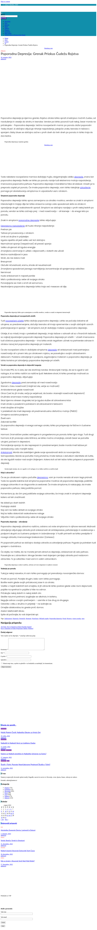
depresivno (42, 477)
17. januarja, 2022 (6, 759)
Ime (2, 655)
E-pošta (4, 658)
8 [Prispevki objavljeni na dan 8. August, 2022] (1, 813)
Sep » (6, 822)
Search (3, 14)
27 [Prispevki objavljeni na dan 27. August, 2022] (11, 818)
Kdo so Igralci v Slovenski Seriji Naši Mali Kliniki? (18, 863)
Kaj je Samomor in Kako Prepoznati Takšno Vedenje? (17, 628)
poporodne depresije (28, 220)
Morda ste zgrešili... (8, 727)
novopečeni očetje (14, 320)
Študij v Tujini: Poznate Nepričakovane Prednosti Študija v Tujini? (25, 767)
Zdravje (7, 25)
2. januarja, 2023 (6, 836)
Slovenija (7, 21)
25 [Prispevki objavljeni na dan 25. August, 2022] (7, 818)
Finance (7, 30)
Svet (6, 23)
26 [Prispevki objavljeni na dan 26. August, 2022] (9, 818)
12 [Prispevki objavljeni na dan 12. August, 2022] (9, 813)
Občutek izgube (44, 618)
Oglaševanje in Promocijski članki (15, 35)
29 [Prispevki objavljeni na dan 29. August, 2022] (2, 820)
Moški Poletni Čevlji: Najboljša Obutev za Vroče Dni (21, 735)
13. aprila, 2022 (5, 749)
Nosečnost (35, 618)
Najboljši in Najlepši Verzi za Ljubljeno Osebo (18, 745)
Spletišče (3, 662)
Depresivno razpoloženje (13, 225)
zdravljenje (85, 187)
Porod (64, 618)
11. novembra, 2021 (7, 770)
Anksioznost (6, 452)
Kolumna (7, 31)
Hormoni (28, 618)
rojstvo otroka (76, 618)
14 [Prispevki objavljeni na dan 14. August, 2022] (13, 813)
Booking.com (48, 48)
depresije (78, 176)
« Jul (2, 822)
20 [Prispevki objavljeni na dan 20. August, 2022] (11, 815)
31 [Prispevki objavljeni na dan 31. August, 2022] (5, 820)
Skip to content (5, 1)
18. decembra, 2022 (7, 856)
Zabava (7, 28)
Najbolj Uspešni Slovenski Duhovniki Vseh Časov (18, 853)
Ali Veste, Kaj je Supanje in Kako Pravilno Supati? (16, 627)
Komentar (4, 652)
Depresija (15, 618)
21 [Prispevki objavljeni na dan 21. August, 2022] (13, 815)
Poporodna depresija (55, 618)
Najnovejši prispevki (9, 826)
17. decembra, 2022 (7, 866)
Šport (6, 26)
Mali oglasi (8, 33)
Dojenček (22, 618)
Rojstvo (69, 618)
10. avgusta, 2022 (6, 57)
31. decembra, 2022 (7, 846)
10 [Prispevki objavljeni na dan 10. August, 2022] (5, 813)
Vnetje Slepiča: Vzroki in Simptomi (13, 843)
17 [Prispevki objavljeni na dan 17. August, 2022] (5, 815)
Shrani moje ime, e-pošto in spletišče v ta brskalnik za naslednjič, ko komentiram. (28, 665)
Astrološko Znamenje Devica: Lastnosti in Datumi (18, 832)
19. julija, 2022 (5, 738)
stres (83, 618)
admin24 (3, 59)
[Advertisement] (48, 74)
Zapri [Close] (3, 928)
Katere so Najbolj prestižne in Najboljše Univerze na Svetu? (23, 756)
